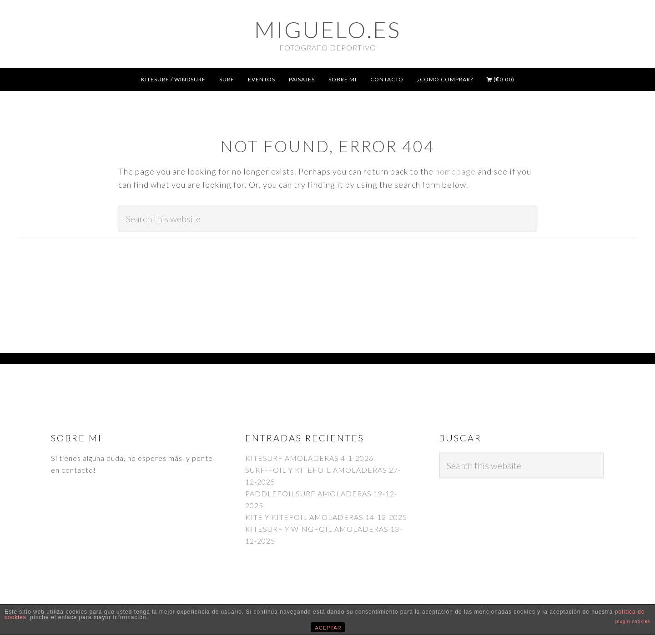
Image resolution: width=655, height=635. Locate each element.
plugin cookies (632, 621)
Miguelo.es (327, 29)
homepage (455, 171)
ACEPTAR (328, 627)
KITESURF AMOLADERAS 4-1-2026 (309, 458)
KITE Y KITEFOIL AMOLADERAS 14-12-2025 (326, 517)
